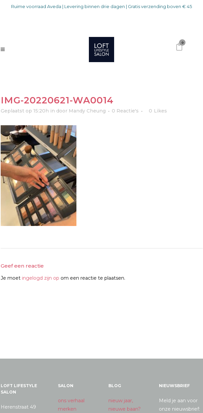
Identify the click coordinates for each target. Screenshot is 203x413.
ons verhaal (71, 401)
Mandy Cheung (87, 111)
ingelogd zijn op (40, 278)
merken (67, 409)
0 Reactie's (125, 111)
